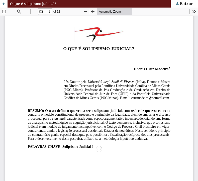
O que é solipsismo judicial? (33, 3)
